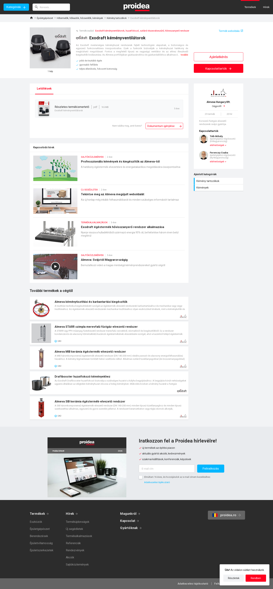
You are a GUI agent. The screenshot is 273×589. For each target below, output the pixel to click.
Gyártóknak (129, 528)
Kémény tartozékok (117, 18)
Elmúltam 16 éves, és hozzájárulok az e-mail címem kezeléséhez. (177, 477)
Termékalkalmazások (79, 536)
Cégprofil (218, 104)
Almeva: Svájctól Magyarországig (109, 268)
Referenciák (73, 543)
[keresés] (51, 7)
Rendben (256, 578)
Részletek (233, 578)
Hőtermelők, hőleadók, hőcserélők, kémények (80, 18)
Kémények (219, 187)
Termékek (37, 513)
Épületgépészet (45, 18)
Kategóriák (13, 7)
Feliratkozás (211, 468)
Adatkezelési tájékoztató (157, 482)
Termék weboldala (229, 31)
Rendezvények (75, 550)
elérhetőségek (217, 145)
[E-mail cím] (167, 469)
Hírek (70, 513)
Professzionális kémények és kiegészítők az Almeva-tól (109, 170)
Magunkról (128, 513)
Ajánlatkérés (218, 57)
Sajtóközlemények (77, 564)
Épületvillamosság (41, 543)
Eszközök (36, 521)
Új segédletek (74, 529)
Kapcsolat (127, 521)
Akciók (70, 557)
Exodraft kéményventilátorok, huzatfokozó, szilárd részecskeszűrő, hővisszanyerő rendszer (142, 30)
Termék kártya (109, 308)
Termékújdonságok (77, 521)
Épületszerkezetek (41, 550)
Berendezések (39, 536)
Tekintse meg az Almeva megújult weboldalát (109, 202)
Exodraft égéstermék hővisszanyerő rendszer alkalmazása (109, 235)
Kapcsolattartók (218, 68)
